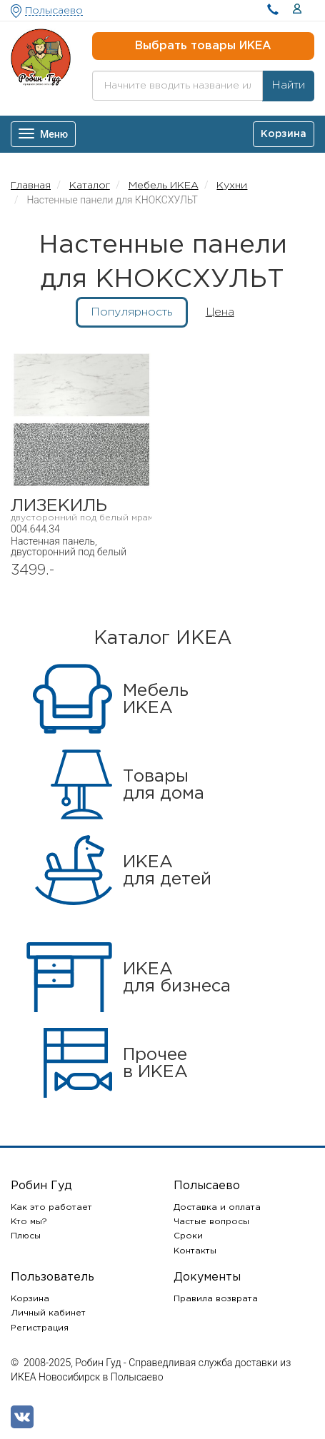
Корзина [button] (283, 134)
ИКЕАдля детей (167, 870)
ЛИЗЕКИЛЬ (81, 510)
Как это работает (51, 1207)
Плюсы (26, 1236)
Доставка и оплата (217, 1207)
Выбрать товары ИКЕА (203, 46)
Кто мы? (29, 1222)
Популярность (132, 312)
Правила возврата (216, 1299)
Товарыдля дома (163, 785)
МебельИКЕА (156, 699)
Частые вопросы (211, 1222)
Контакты (195, 1251)
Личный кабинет (48, 1313)
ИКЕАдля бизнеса (177, 977)
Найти (288, 85)
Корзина (30, 1299)
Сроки (188, 1236)
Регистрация (40, 1328)
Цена (220, 312)
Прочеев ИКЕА (155, 1063)
